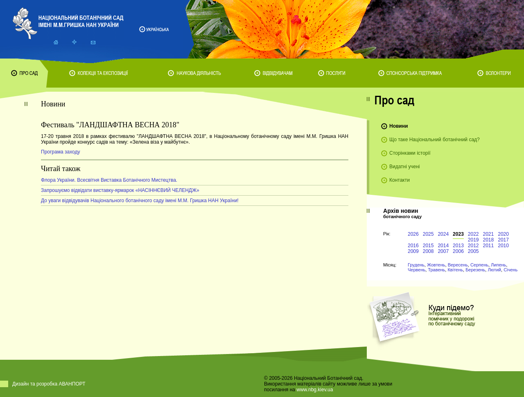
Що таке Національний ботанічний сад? (434, 139)
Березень (475, 269)
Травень (436, 269)
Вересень (458, 264)
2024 (443, 234)
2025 (428, 234)
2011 (488, 245)
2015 (428, 245)
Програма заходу (60, 152)
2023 (458, 234)
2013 (458, 245)
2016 (413, 245)
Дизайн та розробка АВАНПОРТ (49, 384)
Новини (398, 126)
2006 (458, 251)
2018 (488, 240)
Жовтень (436, 264)
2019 (473, 240)
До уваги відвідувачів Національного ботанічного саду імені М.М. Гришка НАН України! (140, 200)
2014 (443, 245)
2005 (473, 251)
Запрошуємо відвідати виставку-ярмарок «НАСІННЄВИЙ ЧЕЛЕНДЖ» (120, 190)
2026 (413, 234)
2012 (473, 245)
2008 (428, 251)
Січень (510, 269)
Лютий (494, 269)
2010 (503, 245)
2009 (413, 251)
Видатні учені (404, 166)
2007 (443, 251)
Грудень (416, 264)
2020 (503, 234)
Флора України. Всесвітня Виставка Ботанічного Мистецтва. (109, 180)
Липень (498, 264)
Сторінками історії (410, 153)
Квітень (455, 269)
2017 (503, 240)
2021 (488, 234)
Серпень (479, 264)
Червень (416, 269)
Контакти (399, 180)
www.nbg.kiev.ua (314, 389)
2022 (473, 234)
